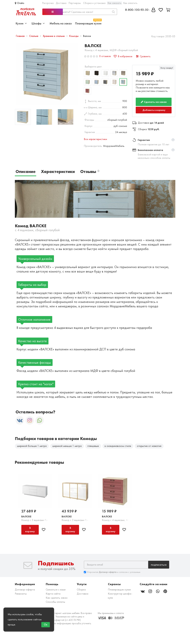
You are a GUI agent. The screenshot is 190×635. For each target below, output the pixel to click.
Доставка (61, 3)
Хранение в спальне (54, 36)
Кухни (21, 23)
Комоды (74, 36)
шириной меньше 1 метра (67, 446)
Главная (20, 36)
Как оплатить (130, 3)
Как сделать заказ (56, 597)
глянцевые (93, 446)
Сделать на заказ (154, 102)
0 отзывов (105, 56)
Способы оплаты (55, 602)
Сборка (81, 589)
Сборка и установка (94, 3)
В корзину (30, 529)
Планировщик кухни (88, 23)
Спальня (34, 36)
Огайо (19, 3)
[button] (173, 140)
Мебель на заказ (61, 23)
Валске (26, 516)
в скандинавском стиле (118, 446)
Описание (26, 171)
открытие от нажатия (149, 446)
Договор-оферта (25, 589)
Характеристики (58, 171)
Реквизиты (21, 593)
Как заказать (114, 3)
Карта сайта (53, 593)
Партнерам (75, 3)
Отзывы (89, 171)
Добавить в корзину (154, 109)
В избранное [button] (123, 56)
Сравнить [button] (143, 56)
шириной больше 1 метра (32, 446)
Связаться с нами (56, 589)
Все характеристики (95, 139)
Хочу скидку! (166, 67)
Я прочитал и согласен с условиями (112, 572)
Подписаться (158, 565)
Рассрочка (48, 3)
